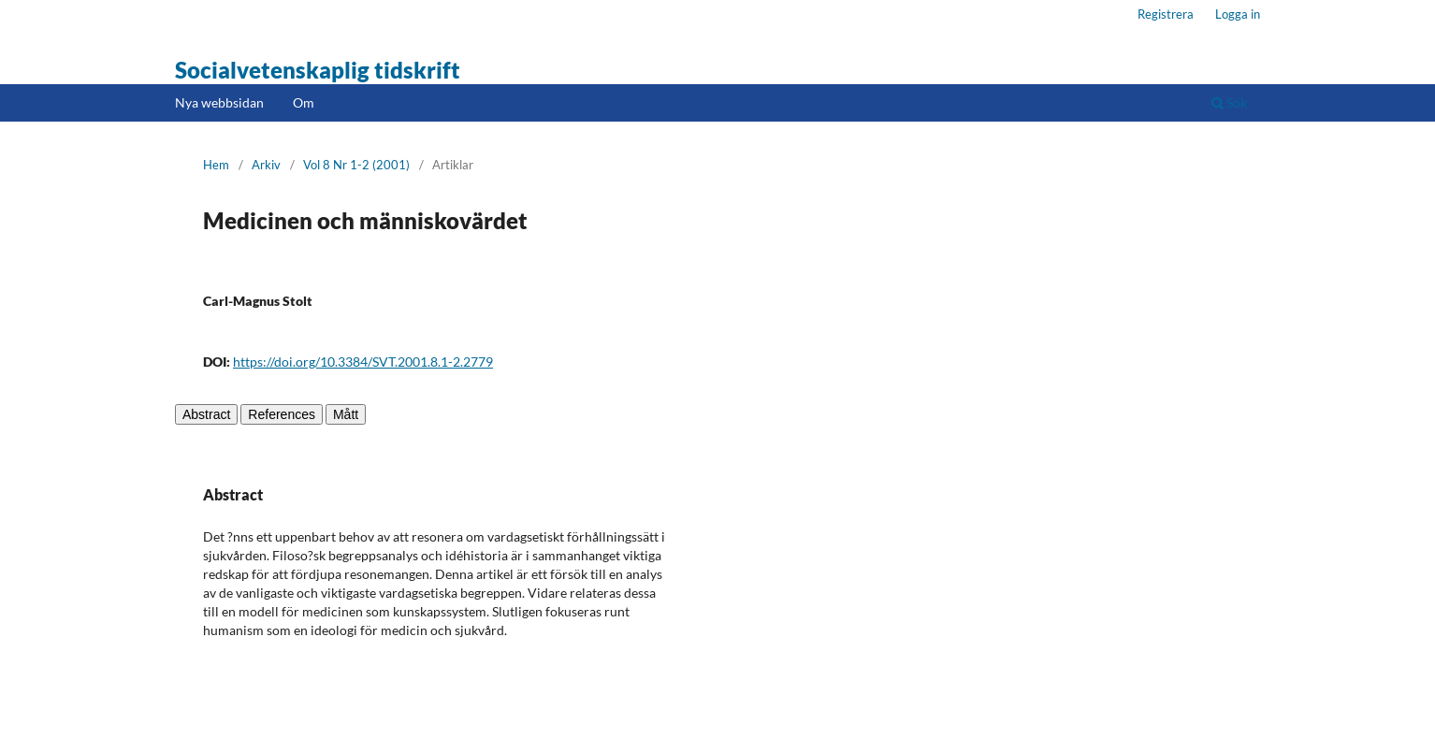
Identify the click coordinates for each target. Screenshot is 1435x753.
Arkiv (266, 164)
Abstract (206, 414)
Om (303, 102)
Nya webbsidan (219, 102)
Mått (345, 414)
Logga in (1237, 14)
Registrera (1166, 14)
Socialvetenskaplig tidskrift (317, 69)
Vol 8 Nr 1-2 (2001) (356, 164)
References (281, 414)
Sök (1229, 102)
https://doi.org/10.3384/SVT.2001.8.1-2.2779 (363, 361)
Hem (216, 164)
